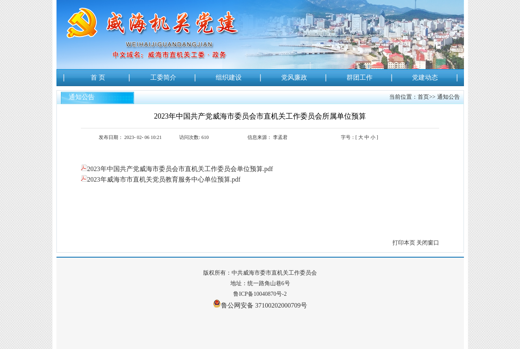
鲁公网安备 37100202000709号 (260, 303)
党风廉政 (294, 77)
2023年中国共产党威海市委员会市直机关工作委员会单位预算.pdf (177, 168)
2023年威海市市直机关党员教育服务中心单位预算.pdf (160, 179)
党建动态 (425, 77)
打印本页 (403, 243)
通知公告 (448, 97)
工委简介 (163, 77)
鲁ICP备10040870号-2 (259, 294)
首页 (423, 97)
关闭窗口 (427, 243)
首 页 (98, 77)
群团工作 (360, 77)
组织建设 (229, 77)
